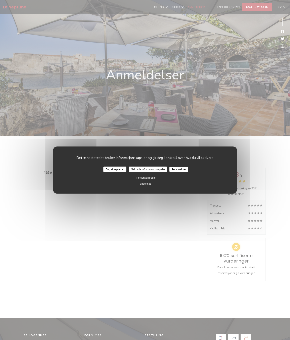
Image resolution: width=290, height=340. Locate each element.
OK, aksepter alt (115, 169)
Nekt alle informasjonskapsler (148, 169)
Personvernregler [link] (146, 177)
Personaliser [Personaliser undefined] (178, 169)
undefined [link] (145, 183)
